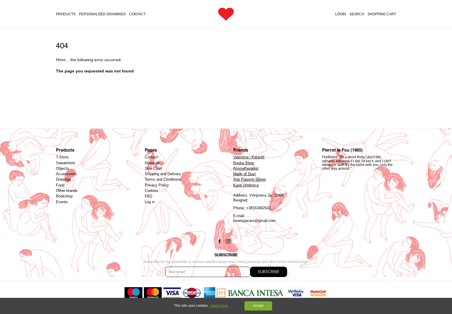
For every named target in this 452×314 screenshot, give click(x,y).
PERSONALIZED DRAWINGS (102, 14)
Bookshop (64, 196)
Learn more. (219, 306)
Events (62, 202)
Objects (62, 169)
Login (340, 14)
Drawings (63, 179)
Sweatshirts (66, 163)
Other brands (67, 191)
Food (60, 185)
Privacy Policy (157, 185)
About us (152, 163)
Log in (150, 202)
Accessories (66, 174)
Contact (137, 14)
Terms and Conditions (163, 179)
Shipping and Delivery (163, 174)
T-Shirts (62, 157)
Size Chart (153, 169)
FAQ (148, 196)
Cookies (151, 191)
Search (356, 14)
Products (66, 14)
